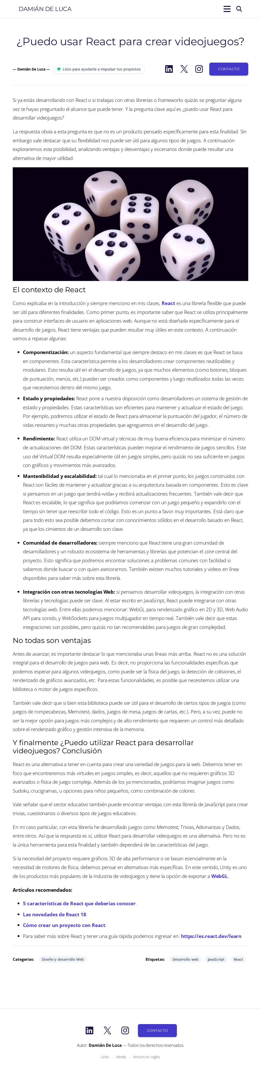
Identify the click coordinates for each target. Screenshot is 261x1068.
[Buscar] (239, 9)
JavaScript (216, 959)
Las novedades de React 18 (54, 914)
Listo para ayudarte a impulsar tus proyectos (99, 69)
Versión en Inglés (146, 1056)
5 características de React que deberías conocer (79, 903)
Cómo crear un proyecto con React (64, 925)
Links (105, 1056)
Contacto (228, 69)
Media (121, 1056)
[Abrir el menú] (226, 9)
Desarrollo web (186, 959)
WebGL (219, 876)
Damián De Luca (45, 9)
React (168, 303)
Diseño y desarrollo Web (63, 959)
